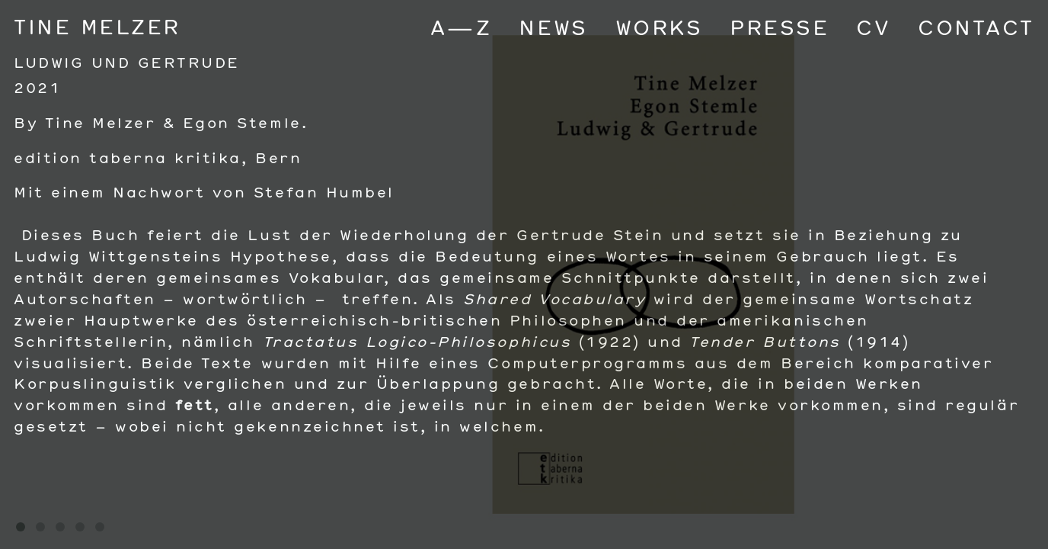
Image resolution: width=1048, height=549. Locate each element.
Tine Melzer (97, 27)
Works (659, 27)
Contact (976, 27)
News (553, 27)
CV (873, 27)
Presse (779, 27)
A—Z (461, 27)
